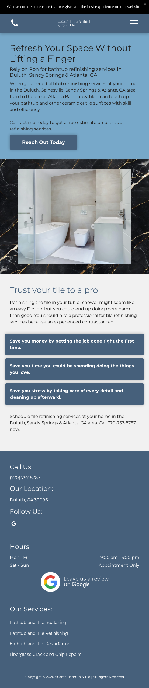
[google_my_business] (14, 524)
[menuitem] (74, 622)
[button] (134, 23)
